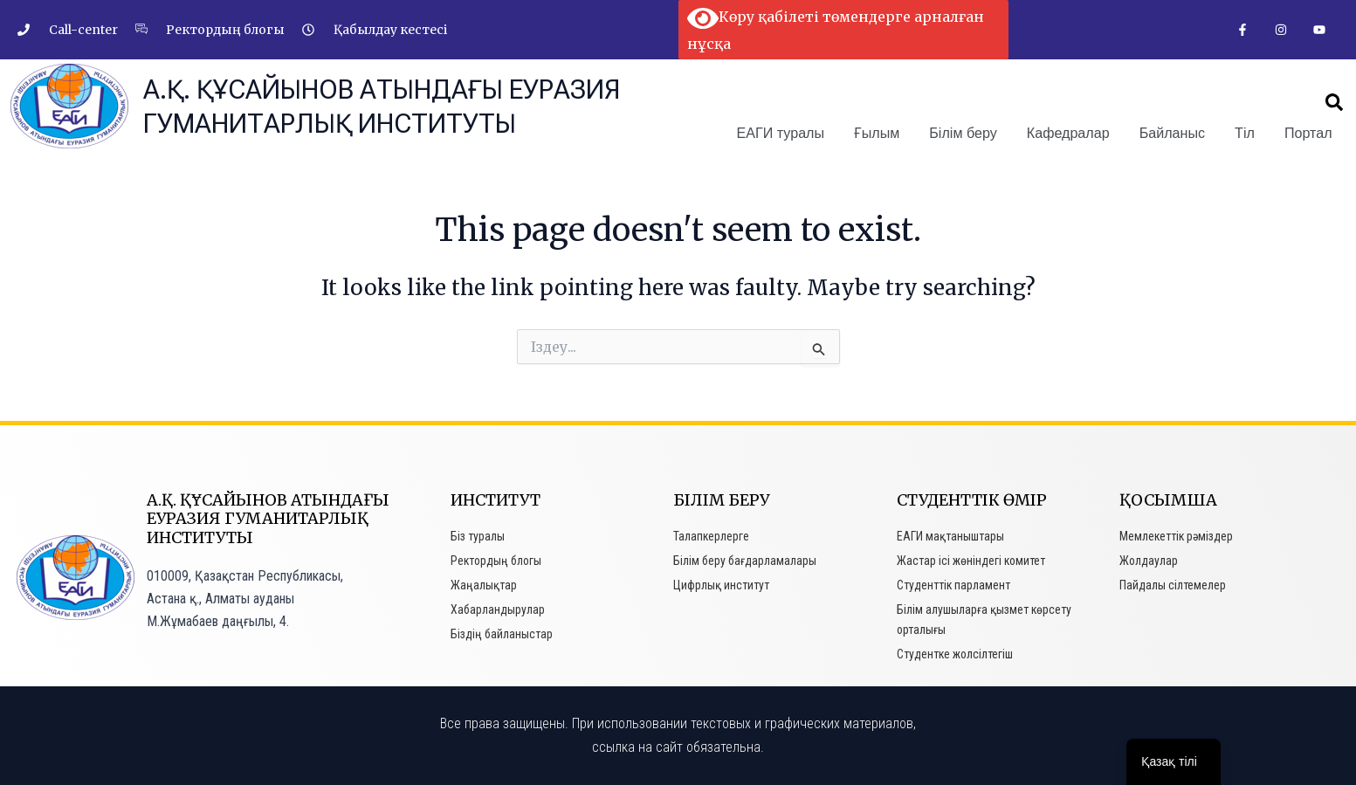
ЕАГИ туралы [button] (783, 132)
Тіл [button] (1246, 132)
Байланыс (1173, 132)
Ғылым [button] (879, 132)
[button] (1334, 102)
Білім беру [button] (965, 132)
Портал (1308, 132)
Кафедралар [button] (1070, 132)
